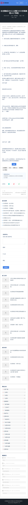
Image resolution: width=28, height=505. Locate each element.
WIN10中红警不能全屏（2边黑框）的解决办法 (14, 210)
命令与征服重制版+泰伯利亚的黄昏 (18, 351)
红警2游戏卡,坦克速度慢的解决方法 (20, 193)
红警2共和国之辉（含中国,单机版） (17, 285)
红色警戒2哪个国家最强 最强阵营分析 (17, 338)
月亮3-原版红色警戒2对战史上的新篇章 (18, 279)
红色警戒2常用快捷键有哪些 (17, 291)
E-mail (4, 254)
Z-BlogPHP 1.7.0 (16, 502)
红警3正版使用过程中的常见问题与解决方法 (7, 193)
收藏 (14, 164)
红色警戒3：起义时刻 (8, 203)
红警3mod (15, 167)
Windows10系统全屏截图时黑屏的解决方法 (13, 215)
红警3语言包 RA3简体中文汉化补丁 (11, 222)
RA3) (10, 167)
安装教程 (21, 167)
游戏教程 (16, 15)
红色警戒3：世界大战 (8, 205)
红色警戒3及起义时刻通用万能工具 (11, 225)
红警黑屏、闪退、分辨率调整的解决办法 (12, 220)
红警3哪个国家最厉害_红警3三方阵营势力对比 (18, 299)
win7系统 (5, 169)
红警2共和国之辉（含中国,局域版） (17, 332)
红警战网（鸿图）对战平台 (16, 324)
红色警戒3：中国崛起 (8, 208)
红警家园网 (9, 26)
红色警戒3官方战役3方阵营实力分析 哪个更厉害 (17, 371)
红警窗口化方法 (7, 218)
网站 (4, 260)
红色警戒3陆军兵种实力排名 (17, 304)
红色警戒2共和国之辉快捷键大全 (18, 311)
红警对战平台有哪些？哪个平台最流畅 (17, 318)
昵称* (4, 247)
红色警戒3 (5, 167)
